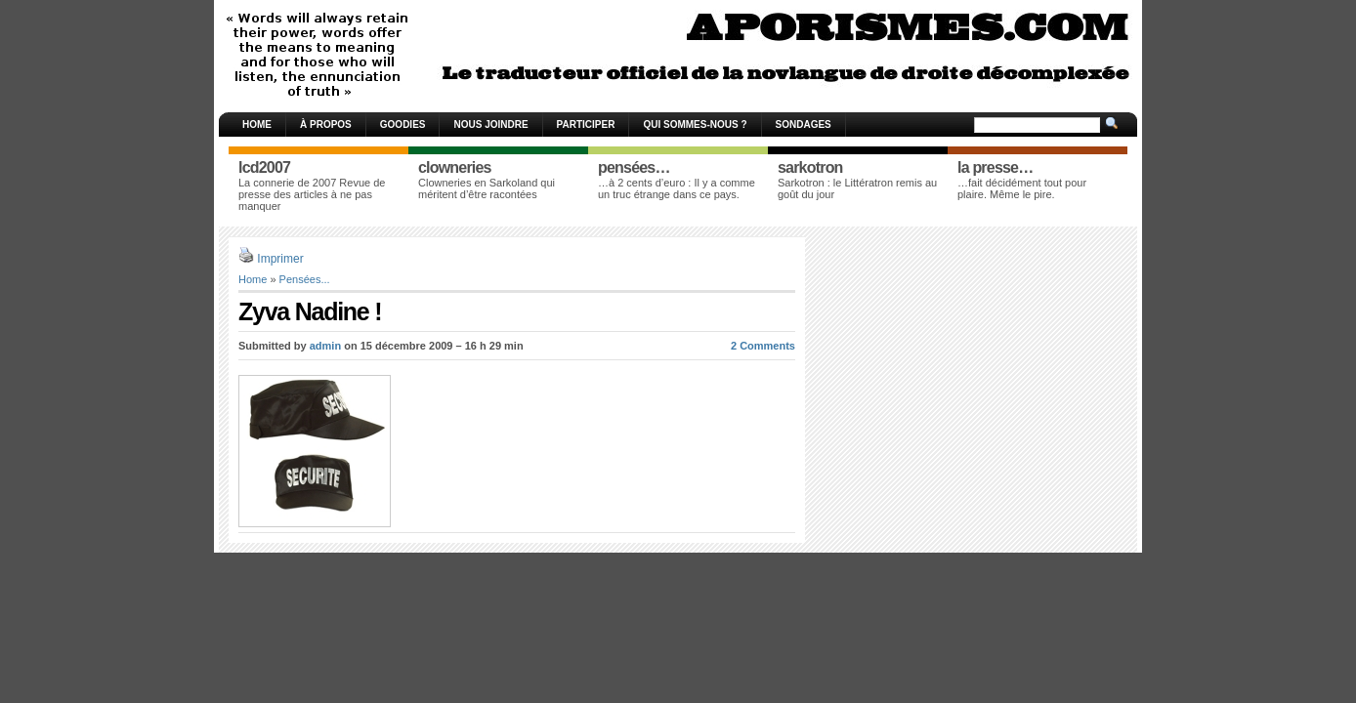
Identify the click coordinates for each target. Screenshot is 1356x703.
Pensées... (304, 279)
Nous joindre (490, 124)
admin (325, 346)
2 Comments (763, 346)
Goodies (403, 124)
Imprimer (280, 259)
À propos (326, 124)
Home (257, 124)
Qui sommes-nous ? (694, 124)
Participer (586, 124)
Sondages (803, 124)
